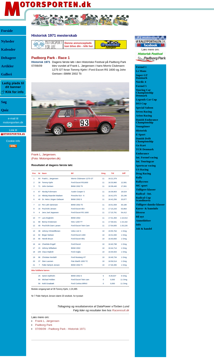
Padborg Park (43, 324)
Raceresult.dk (120, 310)
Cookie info (13, 140)
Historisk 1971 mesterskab (54, 35)
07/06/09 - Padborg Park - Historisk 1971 (60, 328)
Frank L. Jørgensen (47, 320)
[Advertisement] (188, 75)
